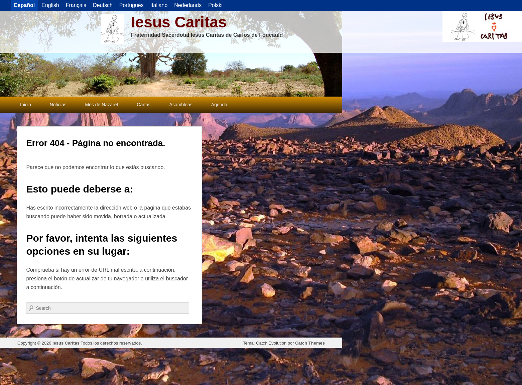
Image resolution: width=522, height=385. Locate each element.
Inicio (25, 104)
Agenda (219, 104)
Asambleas (180, 104)
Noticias (58, 104)
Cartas (143, 104)
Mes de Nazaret (101, 104)
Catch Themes (310, 343)
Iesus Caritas (179, 22)
